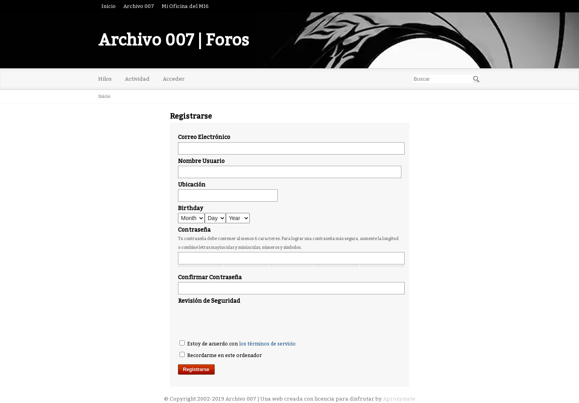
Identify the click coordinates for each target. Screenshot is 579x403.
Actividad (137, 79)
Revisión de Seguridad (209, 301)
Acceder (174, 79)
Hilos (105, 79)
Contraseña (194, 229)
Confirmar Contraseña (210, 277)
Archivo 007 (138, 6)
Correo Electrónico (204, 137)
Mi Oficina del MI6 (185, 6)
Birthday (190, 208)
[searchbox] (446, 78)
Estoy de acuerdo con (238, 343)
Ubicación (192, 184)
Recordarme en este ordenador (221, 355)
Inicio (108, 6)
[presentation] (238, 321)
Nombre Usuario (201, 161)
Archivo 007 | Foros (173, 40)
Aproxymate (399, 399)
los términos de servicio (267, 344)
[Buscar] (476, 79)
